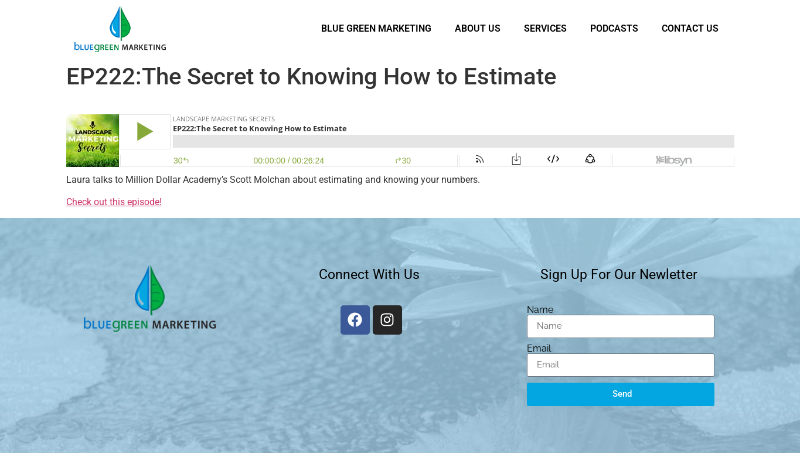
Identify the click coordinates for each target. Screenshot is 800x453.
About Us (478, 28)
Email (539, 348)
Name (540, 310)
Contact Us (690, 28)
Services (545, 28)
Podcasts (614, 28)
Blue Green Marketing (376, 28)
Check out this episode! (114, 201)
